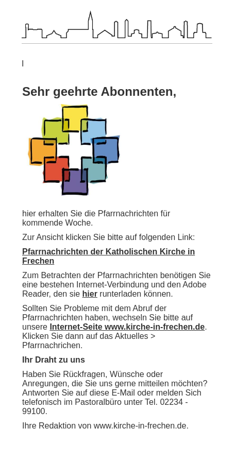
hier (89, 293)
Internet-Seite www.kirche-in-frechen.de (127, 326)
